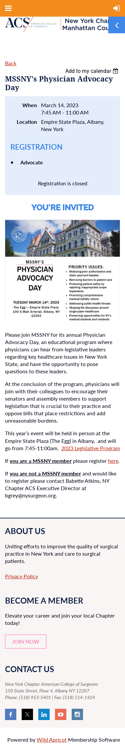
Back (10, 63)
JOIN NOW (25, 641)
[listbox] (92, 71)
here (113, 461)
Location (27, 121)
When (29, 105)
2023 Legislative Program (90, 448)
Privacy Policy (21, 576)
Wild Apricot (52, 739)
